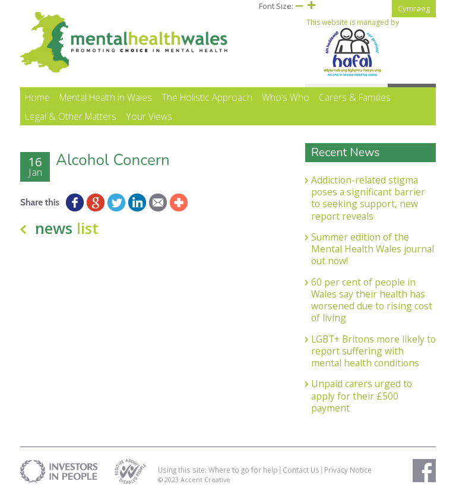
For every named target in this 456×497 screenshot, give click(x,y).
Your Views (149, 116)
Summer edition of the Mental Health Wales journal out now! (372, 249)
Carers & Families (355, 97)
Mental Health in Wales (105, 97)
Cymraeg (414, 8)
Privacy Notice (348, 469)
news (67, 228)
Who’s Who (285, 97)
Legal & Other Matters (70, 116)
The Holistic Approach (207, 97)
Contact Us (301, 469)
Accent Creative (205, 479)
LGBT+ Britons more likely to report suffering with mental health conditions (373, 351)
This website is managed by (352, 47)
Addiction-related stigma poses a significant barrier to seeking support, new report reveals (368, 198)
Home (37, 97)
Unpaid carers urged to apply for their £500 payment (361, 396)
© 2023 (169, 479)
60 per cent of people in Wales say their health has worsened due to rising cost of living (371, 300)
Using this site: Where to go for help (218, 469)
